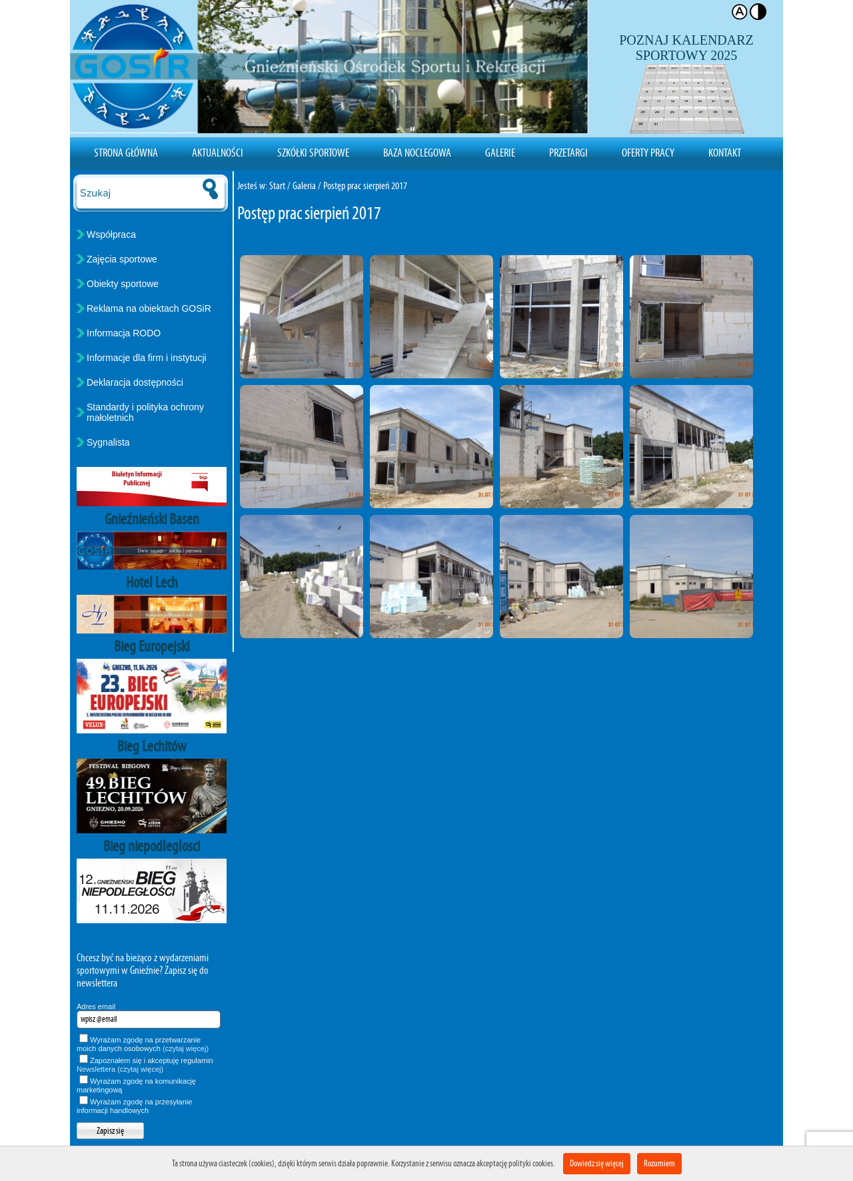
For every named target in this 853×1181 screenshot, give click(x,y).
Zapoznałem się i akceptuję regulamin (145, 1064)
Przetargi (568, 152)
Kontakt (724, 152)
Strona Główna (126, 152)
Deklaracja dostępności (135, 382)
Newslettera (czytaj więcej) (120, 1069)
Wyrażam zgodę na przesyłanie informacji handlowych (134, 1106)
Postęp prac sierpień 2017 (365, 185)
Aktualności (217, 152)
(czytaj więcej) (186, 1048)
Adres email (96, 1006)
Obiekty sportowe (123, 283)
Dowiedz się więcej (597, 1163)
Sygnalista (108, 442)
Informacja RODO (124, 333)
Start (277, 185)
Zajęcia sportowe (122, 259)
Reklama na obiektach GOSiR (149, 308)
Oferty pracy (648, 152)
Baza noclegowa (417, 152)
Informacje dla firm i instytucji (147, 357)
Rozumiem (659, 1163)
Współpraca (111, 234)
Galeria (304, 185)
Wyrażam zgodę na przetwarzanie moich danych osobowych (143, 1044)
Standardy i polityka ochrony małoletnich (145, 412)
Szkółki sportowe (313, 152)
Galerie (500, 152)
